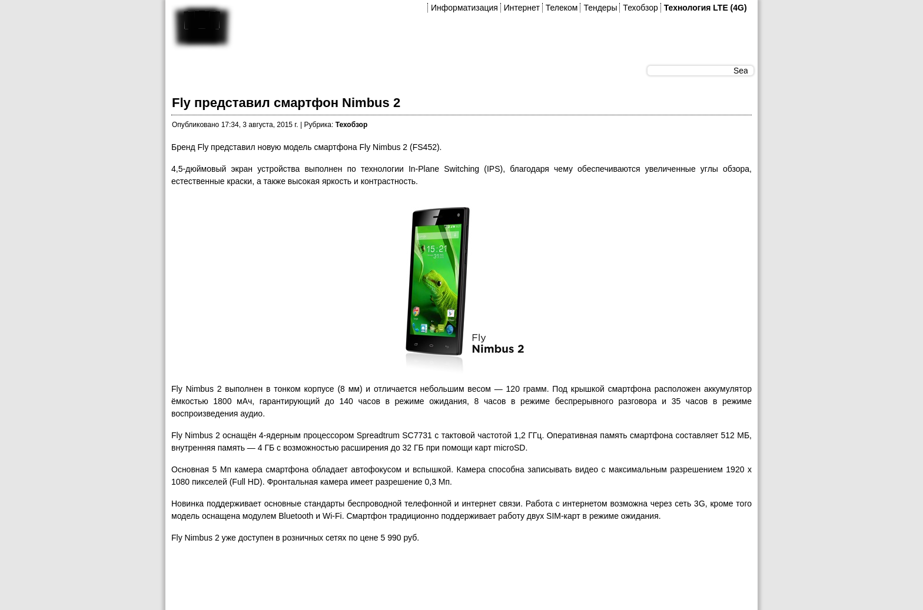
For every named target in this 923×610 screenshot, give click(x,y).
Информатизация (464, 7)
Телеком (562, 7)
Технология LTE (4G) (705, 7)
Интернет (522, 7)
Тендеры (600, 7)
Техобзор (640, 7)
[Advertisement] (385, 580)
